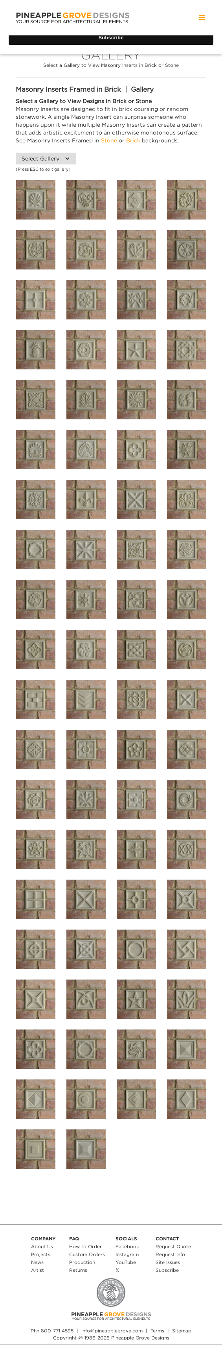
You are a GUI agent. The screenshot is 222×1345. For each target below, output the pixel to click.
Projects (40, 1254)
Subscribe (167, 1270)
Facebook (127, 1246)
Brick (133, 140)
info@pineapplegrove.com (112, 1330)
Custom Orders (87, 1254)
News (37, 1262)
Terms (157, 1330)
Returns (78, 1270)
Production (82, 1262)
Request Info (170, 1254)
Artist (37, 1270)
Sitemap (181, 1330)
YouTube (126, 1262)
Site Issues (168, 1262)
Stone (109, 140)
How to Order (85, 1246)
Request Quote (173, 1246)
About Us (42, 1246)
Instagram (127, 1254)
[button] (202, 18)
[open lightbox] (35, 200)
